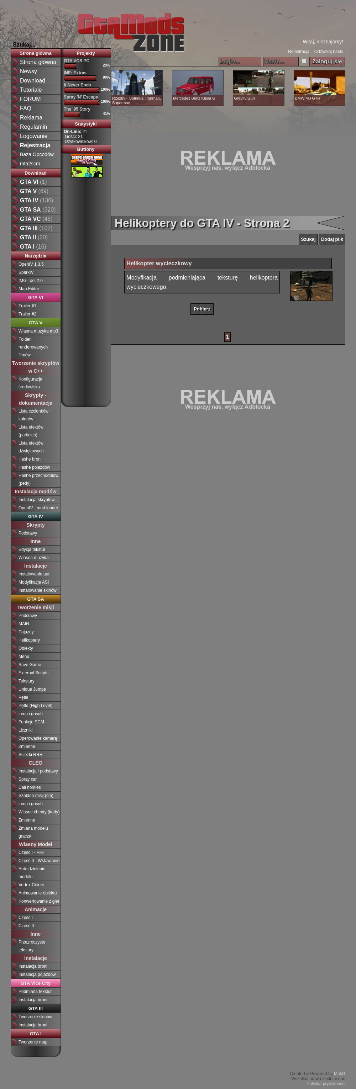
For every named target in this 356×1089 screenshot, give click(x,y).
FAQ (25, 108)
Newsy (28, 71)
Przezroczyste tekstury (32, 946)
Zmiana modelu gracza (33, 832)
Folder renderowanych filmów (33, 347)
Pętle (23, 697)
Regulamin (33, 127)
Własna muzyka (34, 557)
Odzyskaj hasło (328, 51)
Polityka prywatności (326, 1083)
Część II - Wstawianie (39, 860)
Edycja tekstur (32, 549)
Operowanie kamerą (38, 738)
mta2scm (30, 163)
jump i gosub (31, 713)
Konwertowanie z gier (39, 901)
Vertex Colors (31, 884)
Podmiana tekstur (35, 991)
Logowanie (33, 136)
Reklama (31, 118)
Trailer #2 (27, 314)
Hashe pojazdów (34, 467)
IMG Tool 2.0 (31, 280)
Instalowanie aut (34, 574)
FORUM (30, 99)
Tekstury (27, 681)
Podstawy (28, 533)
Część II (26, 925)
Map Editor (29, 288)
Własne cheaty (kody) (39, 811)
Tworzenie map (33, 1042)
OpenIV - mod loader (38, 507)
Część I (26, 917)
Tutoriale (31, 90)
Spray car (28, 779)
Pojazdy (26, 632)
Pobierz (202, 309)
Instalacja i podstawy (38, 771)
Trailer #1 (27, 305)
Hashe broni (30, 459)
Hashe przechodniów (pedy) (38, 479)
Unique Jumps (32, 689)
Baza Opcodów (37, 154)
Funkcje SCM (31, 721)
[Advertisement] (89, 289)
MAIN (24, 623)
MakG (339, 1073)
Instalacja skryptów (36, 499)
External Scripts (33, 672)
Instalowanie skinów (38, 590)
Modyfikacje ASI (34, 582)
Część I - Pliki (31, 852)
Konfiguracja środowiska (30, 383)
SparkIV (26, 272)
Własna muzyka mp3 (38, 331)
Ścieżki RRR (30, 754)
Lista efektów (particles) (31, 431)
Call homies (30, 787)
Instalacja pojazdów (37, 974)
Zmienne (27, 746)
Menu (24, 656)
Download (32, 81)
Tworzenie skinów (35, 1016)
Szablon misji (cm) (36, 795)
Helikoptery (29, 640)
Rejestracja (298, 51)
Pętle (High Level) (35, 705)
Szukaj (308, 239)
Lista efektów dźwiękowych (31, 447)
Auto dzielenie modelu (32, 872)
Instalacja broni (33, 966)
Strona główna (38, 62)
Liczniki (25, 730)
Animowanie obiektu (38, 893)
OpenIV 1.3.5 (31, 264)
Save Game (30, 664)
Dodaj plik (332, 239)
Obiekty (26, 648)
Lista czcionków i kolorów (35, 415)
